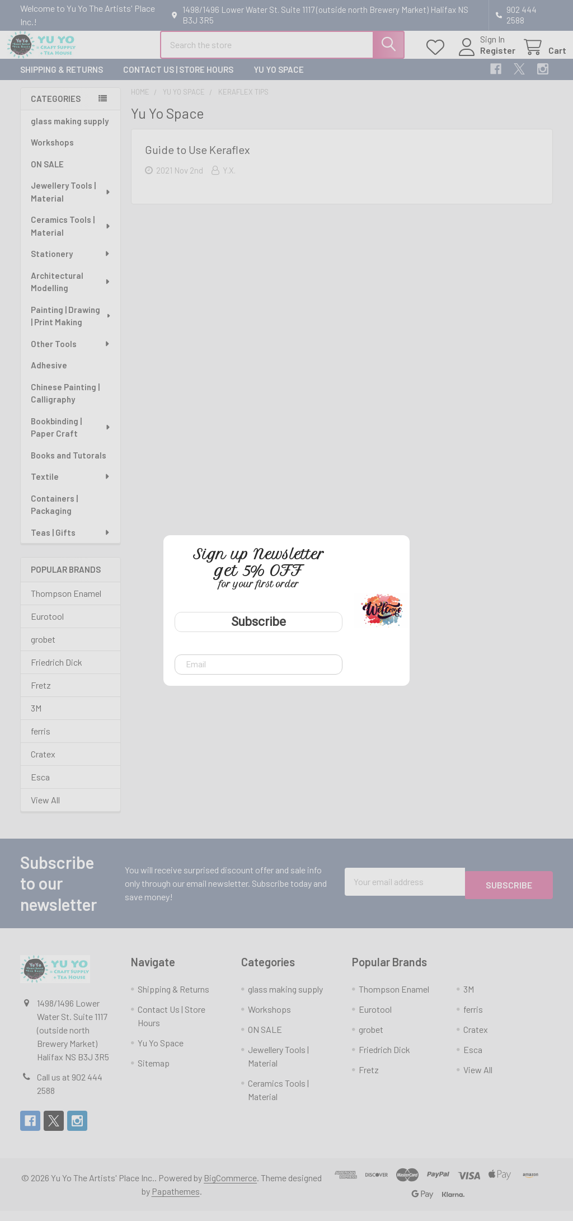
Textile (71, 486)
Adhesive (49, 375)
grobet (43, 649)
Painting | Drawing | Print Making (71, 326)
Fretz (41, 695)
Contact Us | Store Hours (178, 79)
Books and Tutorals (68, 465)
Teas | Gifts (71, 542)
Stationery (71, 264)
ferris (40, 741)
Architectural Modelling (71, 291)
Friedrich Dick (56, 672)
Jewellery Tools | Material (71, 201)
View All (45, 809)
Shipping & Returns (61, 79)
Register (484, 57)
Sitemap (154, 1073)
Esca (40, 787)
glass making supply (70, 131)
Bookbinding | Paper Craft (71, 437)
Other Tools (71, 354)
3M (36, 718)
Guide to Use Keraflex (197, 159)
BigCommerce (230, 1187)
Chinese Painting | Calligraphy (65, 403)
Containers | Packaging (54, 514)
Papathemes (176, 1201)
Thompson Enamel (66, 603)
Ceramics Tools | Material (71, 235)
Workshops (52, 152)
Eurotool (47, 626)
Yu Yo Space (278, 79)
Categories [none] (56, 109)
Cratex (43, 764)
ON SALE (47, 174)
